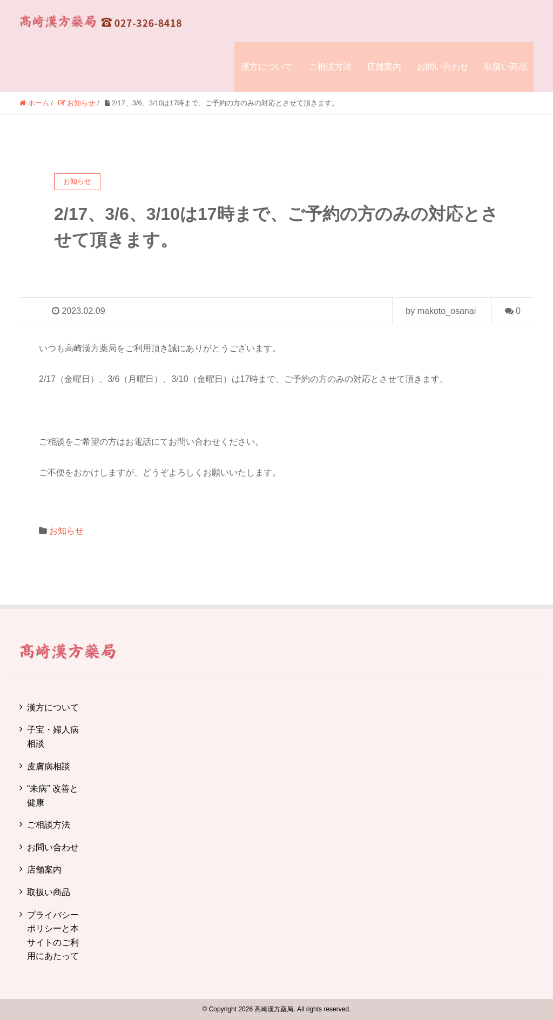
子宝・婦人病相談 (53, 736)
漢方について (267, 66)
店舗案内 (384, 66)
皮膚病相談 (48, 766)
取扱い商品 (505, 66)
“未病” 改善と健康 (52, 795)
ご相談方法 (330, 66)
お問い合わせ (443, 66)
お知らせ (66, 530)
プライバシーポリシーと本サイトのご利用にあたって (53, 935)
